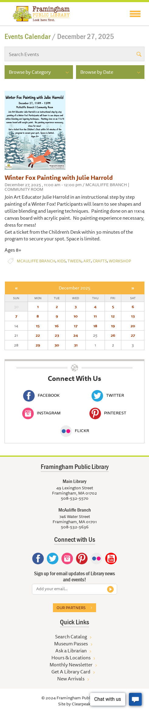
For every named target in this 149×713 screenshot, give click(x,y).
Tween (74, 261)
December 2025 (74, 287)
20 (132, 326)
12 (113, 316)
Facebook (41, 395)
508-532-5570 (74, 498)
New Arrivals (71, 678)
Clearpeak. (81, 704)
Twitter (108, 395)
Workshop (120, 261)
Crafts (100, 261)
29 (38, 345)
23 (57, 335)
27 (133, 335)
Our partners (71, 608)
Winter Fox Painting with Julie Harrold (59, 177)
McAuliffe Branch (36, 261)
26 (113, 335)
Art (87, 261)
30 (56, 345)
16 (57, 326)
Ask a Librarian (71, 650)
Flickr (74, 430)
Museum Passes (71, 643)
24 (75, 335)
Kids (61, 261)
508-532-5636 (74, 526)
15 (38, 326)
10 (76, 316)
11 (95, 316)
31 (76, 345)
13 (133, 316)
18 (95, 326)
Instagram (41, 413)
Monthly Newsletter (71, 664)
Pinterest (107, 413)
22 (38, 335)
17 (76, 326)
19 (113, 326)
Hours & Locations (71, 657)
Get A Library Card (70, 671)
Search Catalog (71, 636)
